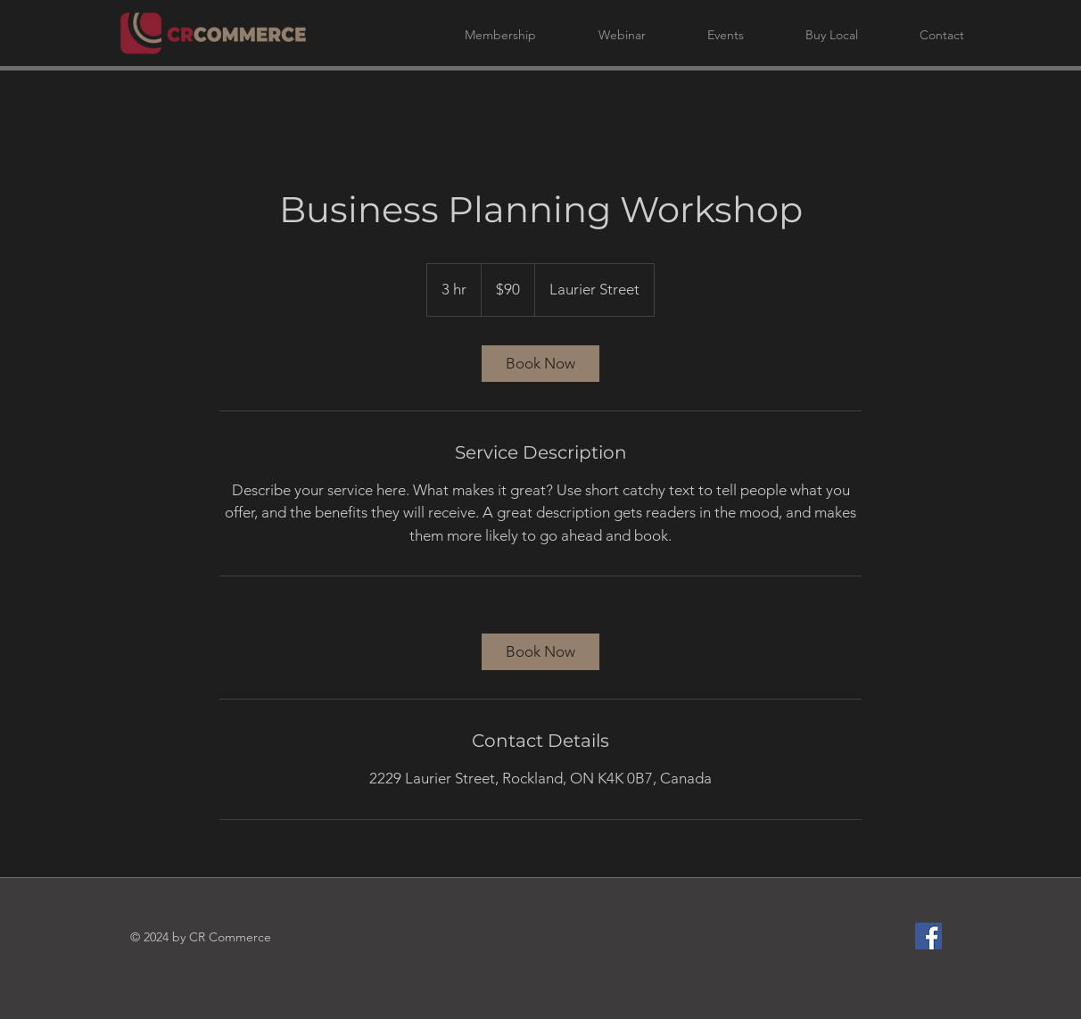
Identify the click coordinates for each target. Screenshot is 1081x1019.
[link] (540, 363)
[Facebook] (928, 936)
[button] (482, 35)
